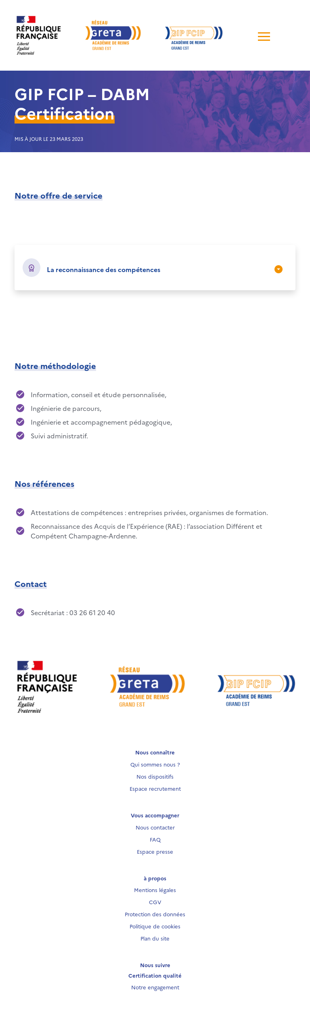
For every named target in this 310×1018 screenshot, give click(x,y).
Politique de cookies (155, 926)
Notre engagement (155, 987)
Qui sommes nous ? (155, 764)
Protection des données (155, 913)
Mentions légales (155, 889)
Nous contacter (155, 827)
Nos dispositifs (155, 776)
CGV (155, 901)
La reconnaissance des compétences (103, 269)
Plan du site (155, 938)
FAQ (155, 839)
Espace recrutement (155, 788)
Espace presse (155, 851)
